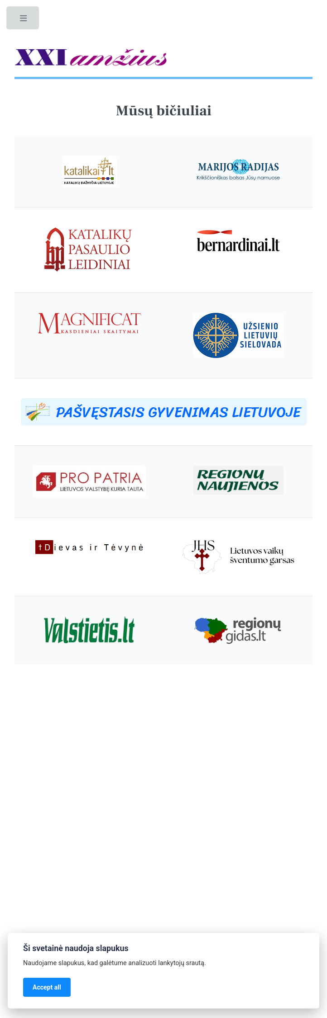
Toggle (23, 20)
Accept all (47, 987)
